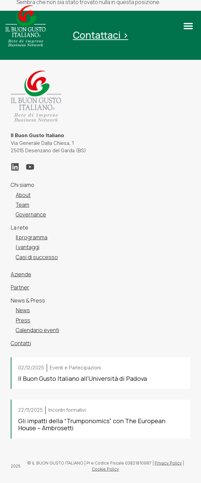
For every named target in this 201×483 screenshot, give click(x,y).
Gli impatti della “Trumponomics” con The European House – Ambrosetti (91, 424)
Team (22, 204)
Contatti (21, 343)
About (23, 195)
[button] (188, 26)
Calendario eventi (37, 330)
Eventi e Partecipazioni (75, 367)
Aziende (21, 274)
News (23, 310)
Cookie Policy (105, 469)
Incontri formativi (67, 410)
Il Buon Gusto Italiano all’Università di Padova (82, 378)
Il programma (31, 237)
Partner (20, 287)
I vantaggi (27, 247)
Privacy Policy (168, 463)
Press (23, 320)
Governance (31, 214)
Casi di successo (37, 257)
